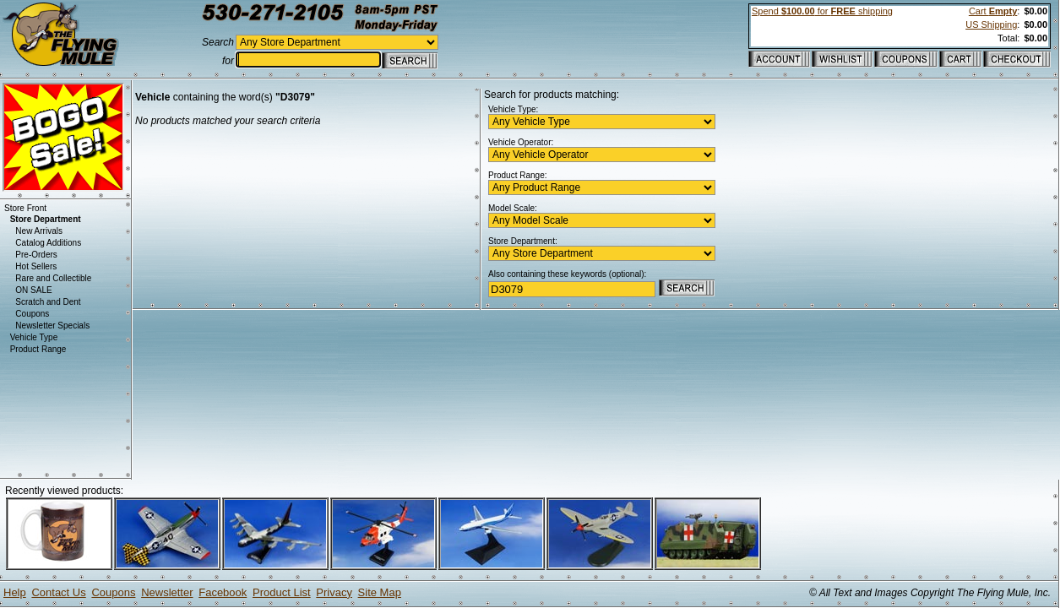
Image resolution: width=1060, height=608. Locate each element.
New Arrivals (39, 231)
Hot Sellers (36, 266)
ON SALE (33, 290)
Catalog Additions (48, 242)
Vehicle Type (34, 337)
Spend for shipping (822, 11)
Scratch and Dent (47, 302)
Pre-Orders (36, 254)
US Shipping (991, 24)
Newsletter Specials (52, 325)
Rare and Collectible (53, 278)
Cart (993, 11)
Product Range (38, 349)
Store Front (25, 208)
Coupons (32, 313)
